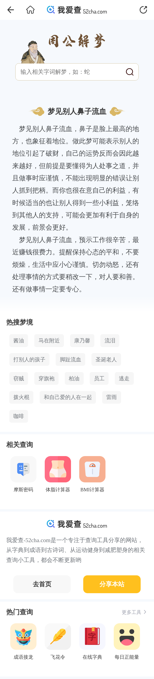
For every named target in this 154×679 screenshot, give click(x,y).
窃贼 (18, 378)
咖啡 (18, 416)
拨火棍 (21, 397)
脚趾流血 (70, 359)
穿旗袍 (46, 378)
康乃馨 (82, 341)
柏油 (74, 378)
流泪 (110, 341)
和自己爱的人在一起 (68, 397)
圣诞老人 (106, 359)
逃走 (124, 378)
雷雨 (111, 397)
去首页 (42, 584)
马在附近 (49, 341)
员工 (99, 378)
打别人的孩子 (29, 359)
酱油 (18, 341)
